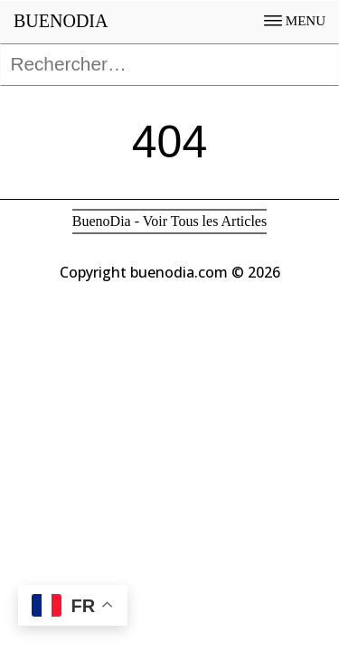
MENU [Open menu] (294, 21)
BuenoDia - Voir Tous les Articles (169, 221)
